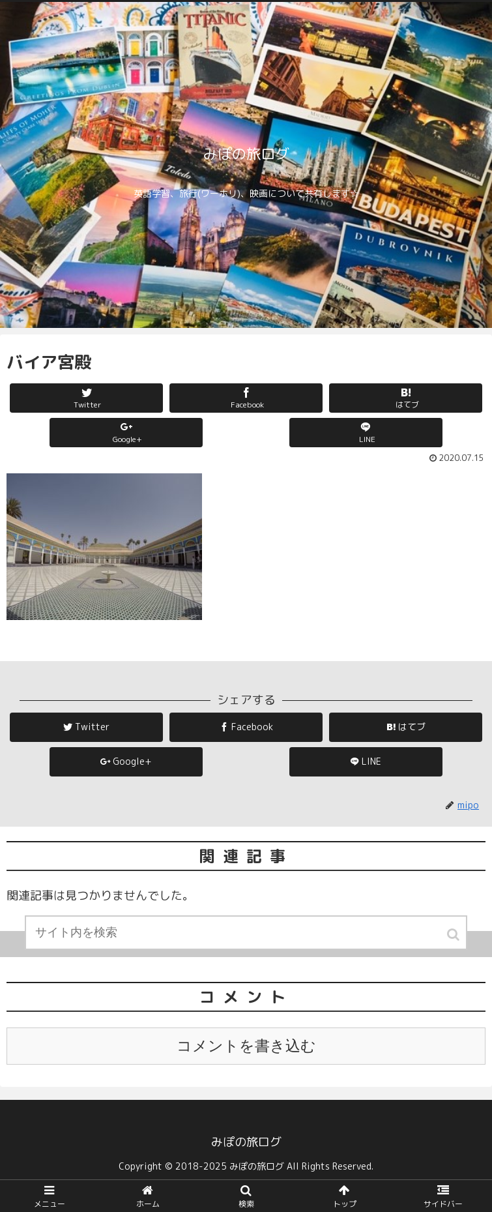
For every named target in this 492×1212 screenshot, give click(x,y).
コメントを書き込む (246, 1046)
